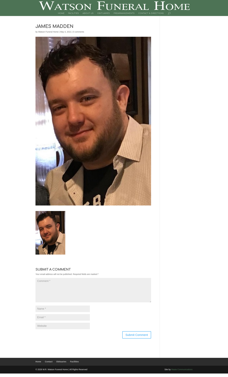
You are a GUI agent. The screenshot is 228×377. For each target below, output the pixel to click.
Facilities (73, 13)
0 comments (78, 32)
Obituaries (103, 13)
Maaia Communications (182, 369)
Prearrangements (124, 13)
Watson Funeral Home (48, 32)
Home (61, 13)
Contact (48, 361)
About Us (88, 13)
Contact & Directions (151, 13)
